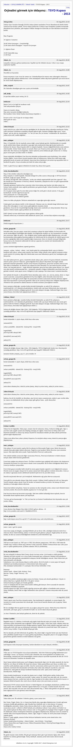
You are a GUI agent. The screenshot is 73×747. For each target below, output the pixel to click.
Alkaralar (6, 4)
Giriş (67, 7)
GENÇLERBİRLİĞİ (17, 4)
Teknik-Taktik (30, 4)
